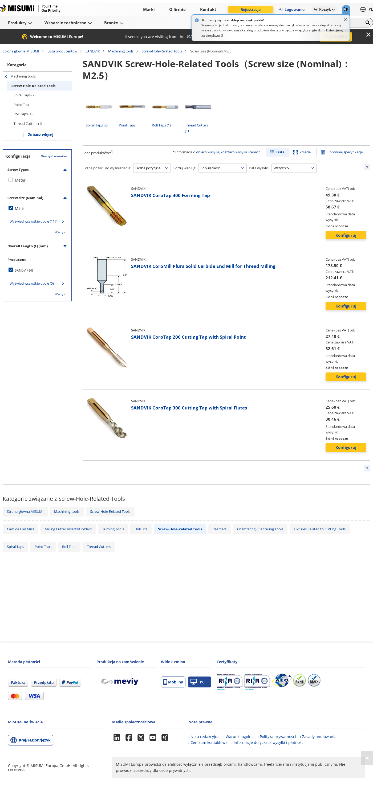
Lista (280, 152)
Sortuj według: (184, 168)
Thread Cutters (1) (28, 123)
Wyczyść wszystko (54, 156)
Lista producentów (62, 51)
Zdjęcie (305, 152)
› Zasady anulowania (318, 736)
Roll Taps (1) (23, 114)
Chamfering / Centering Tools (260, 529)
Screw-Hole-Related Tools (162, 51)
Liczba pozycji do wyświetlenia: (107, 168)
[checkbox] (37, 180)
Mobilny (173, 682)
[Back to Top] (367, 758)
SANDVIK (93, 51)
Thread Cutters (99, 546)
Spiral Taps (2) (24, 95)
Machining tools (120, 51)
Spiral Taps (15, 546)
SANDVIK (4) (24, 270)
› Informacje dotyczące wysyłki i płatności (268, 742)
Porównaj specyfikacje (345, 152)
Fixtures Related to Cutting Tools (320, 529)
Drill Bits (141, 529)
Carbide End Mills (20, 529)
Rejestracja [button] (251, 9)
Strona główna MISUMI (21, 51)
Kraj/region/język (35, 740)
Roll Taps (69, 546)
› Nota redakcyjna (204, 736)
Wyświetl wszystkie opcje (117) (34, 221)
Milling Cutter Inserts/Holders (68, 529)
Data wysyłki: (259, 168)
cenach (255, 152)
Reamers (219, 529)
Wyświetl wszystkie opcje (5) (32, 283)
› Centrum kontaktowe (208, 742)
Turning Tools (113, 529)
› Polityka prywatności (277, 736)
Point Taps (22, 104)
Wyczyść (60, 232)
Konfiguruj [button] (345, 235)
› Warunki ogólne (239, 736)
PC (197, 682)
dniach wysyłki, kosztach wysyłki (221, 152)
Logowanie (291, 9)
